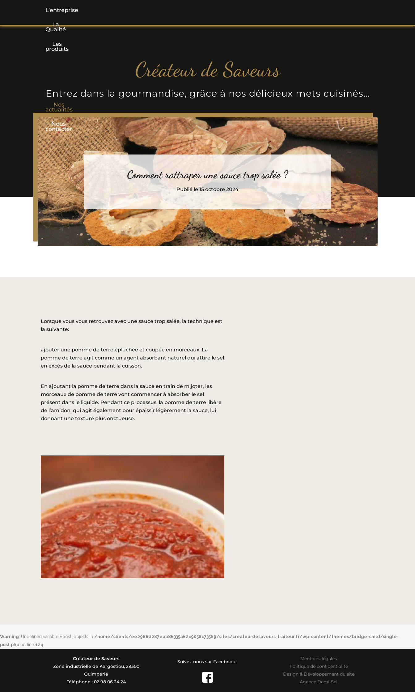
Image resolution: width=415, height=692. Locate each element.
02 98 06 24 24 (110, 682)
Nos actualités (263, 10)
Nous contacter (320, 10)
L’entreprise (68, 10)
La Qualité (114, 10)
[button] (162, 10)
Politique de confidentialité (319, 666)
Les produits (162, 10)
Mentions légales (318, 658)
